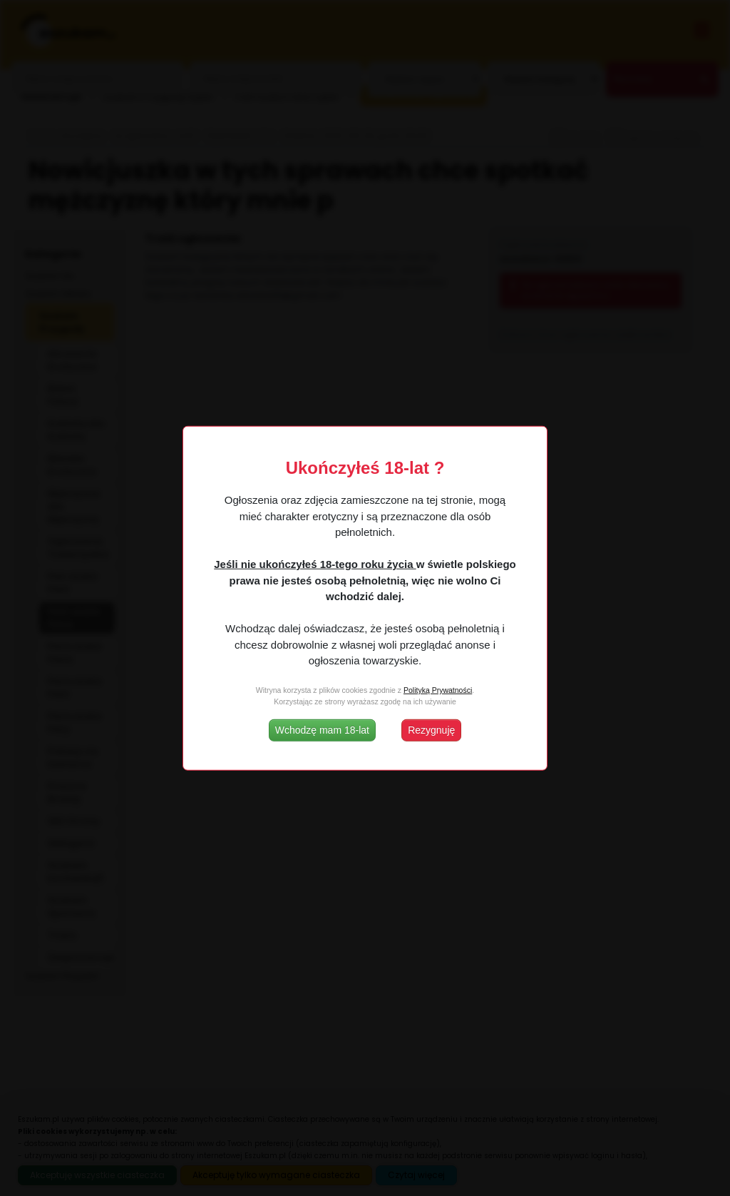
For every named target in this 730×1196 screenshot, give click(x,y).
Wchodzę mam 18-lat (322, 729)
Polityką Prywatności (437, 690)
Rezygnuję (431, 729)
